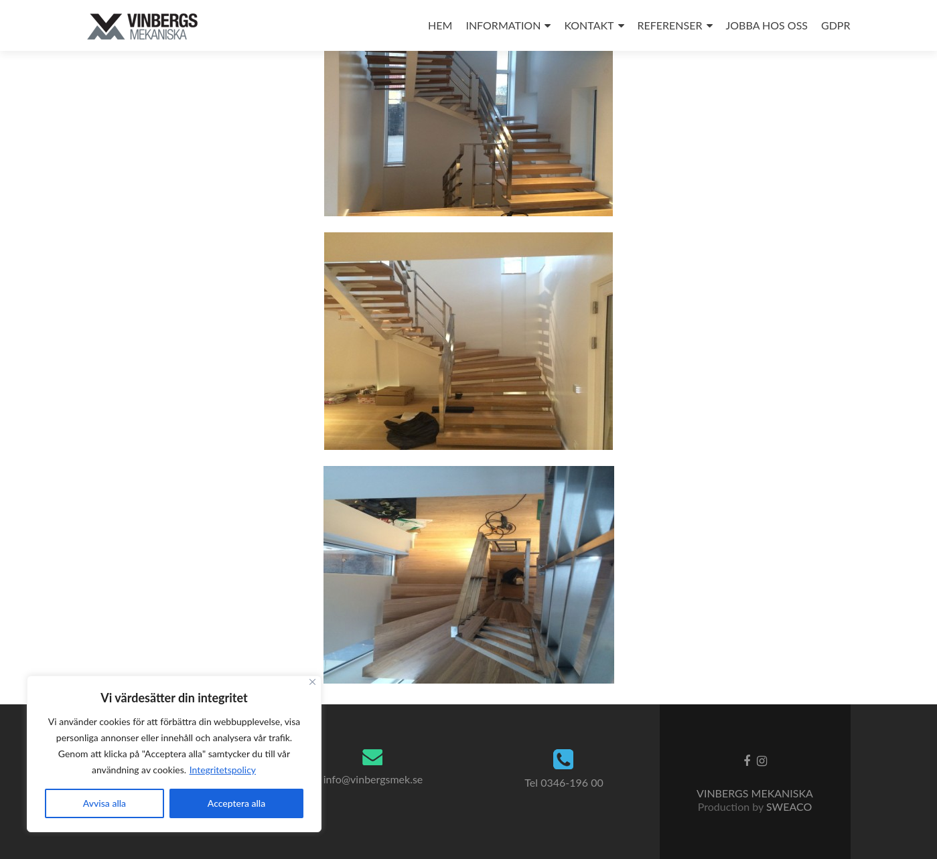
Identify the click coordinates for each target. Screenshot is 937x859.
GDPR (836, 25)
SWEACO (789, 806)
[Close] (312, 682)
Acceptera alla (236, 803)
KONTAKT (589, 25)
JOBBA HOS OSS (767, 25)
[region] (174, 754)
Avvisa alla (104, 803)
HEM (440, 25)
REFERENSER (670, 25)
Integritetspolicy (223, 769)
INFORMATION (502, 25)
